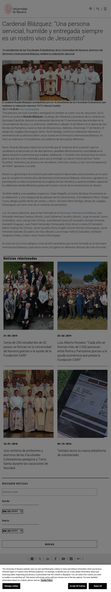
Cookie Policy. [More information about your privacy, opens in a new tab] (46, 580)
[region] (55, 578)
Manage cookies (11, 586)
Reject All (98, 586)
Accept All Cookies (77, 586)
